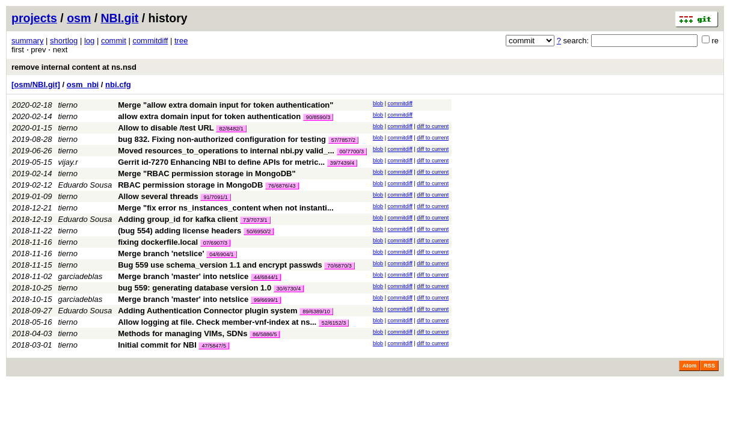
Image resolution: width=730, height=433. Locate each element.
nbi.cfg (118, 84)
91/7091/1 (215, 197)
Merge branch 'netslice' (161, 253)
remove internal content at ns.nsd (73, 67)
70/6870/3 (339, 266)
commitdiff (150, 40)
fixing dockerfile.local (158, 242)
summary (27, 40)
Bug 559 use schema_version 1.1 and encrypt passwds (220, 264)
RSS (709, 366)
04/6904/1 (221, 254)
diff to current (433, 126)
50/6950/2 (259, 232)
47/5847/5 (213, 346)
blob (378, 103)
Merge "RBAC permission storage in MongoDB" (206, 173)
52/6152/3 (334, 323)
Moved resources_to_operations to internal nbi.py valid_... (227, 150)
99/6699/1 (266, 300)
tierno (68, 104)
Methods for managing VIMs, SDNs (182, 333)
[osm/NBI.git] (35, 84)
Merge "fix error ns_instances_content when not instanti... (226, 207)
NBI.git (120, 18)
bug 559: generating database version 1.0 (194, 287)
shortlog (64, 40)
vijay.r (68, 162)
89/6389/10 (316, 312)
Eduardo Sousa (85, 184)
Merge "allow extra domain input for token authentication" (225, 104)
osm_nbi (83, 84)
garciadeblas (80, 276)
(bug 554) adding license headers (179, 230)
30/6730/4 (289, 289)
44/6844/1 (266, 277)
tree (181, 40)
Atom (689, 366)
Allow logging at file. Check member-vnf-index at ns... (218, 322)
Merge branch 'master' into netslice (183, 276)
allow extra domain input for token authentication (209, 116)
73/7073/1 (255, 220)
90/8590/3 (318, 117)
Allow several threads (158, 196)
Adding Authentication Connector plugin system (208, 310)
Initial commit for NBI (157, 344)
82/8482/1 (231, 129)
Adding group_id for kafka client (178, 219)
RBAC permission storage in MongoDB (190, 184)
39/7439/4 (342, 163)
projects (34, 18)
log (89, 40)
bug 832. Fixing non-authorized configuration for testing (222, 139)
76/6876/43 (282, 186)
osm (79, 18)
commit (113, 40)
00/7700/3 (352, 152)
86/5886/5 (265, 334)
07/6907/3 (215, 243)
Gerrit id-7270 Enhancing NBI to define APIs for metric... (222, 162)
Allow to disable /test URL (166, 127)
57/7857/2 (343, 140)
